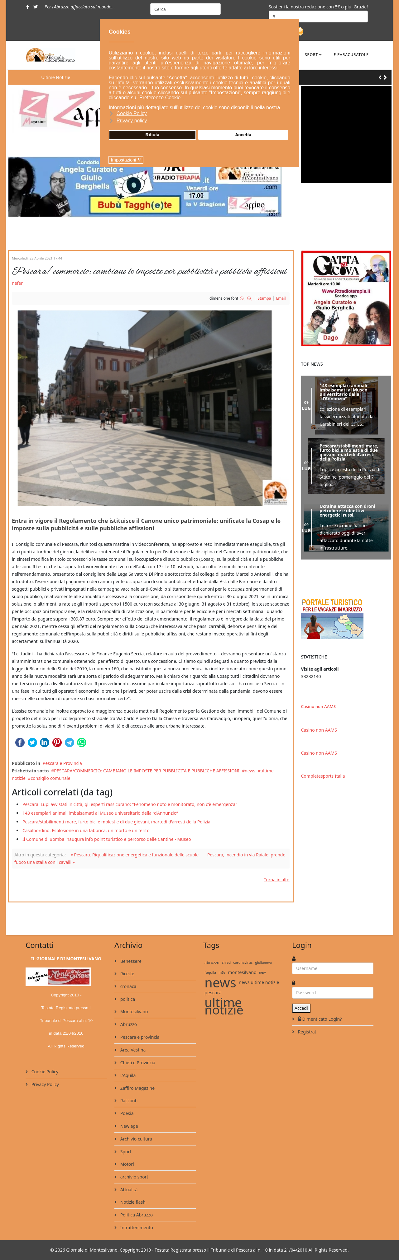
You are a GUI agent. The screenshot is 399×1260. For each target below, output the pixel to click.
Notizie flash (132, 1202)
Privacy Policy (44, 1084)
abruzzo (211, 962)
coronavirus (242, 962)
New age (128, 1126)
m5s (222, 972)
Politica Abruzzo (136, 1215)
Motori (126, 1164)
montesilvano (242, 972)
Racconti (128, 1100)
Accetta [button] (243, 134)
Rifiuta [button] (153, 134)
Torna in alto (276, 880)
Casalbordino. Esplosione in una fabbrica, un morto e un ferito (86, 830)
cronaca (127, 986)
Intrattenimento (136, 1227)
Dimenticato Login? (319, 1019)
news (250, 771)
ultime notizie (223, 1006)
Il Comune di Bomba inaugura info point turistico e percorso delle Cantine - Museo (106, 839)
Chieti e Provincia (137, 1063)
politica (127, 999)
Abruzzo (128, 1024)
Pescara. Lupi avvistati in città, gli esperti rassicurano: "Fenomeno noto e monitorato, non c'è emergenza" (129, 804)
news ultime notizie (259, 982)
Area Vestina (132, 1050)
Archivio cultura (135, 1139)
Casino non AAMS (318, 706)
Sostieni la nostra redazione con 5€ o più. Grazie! (318, 7)
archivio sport (133, 1177)
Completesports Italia (323, 776)
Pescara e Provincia (62, 763)
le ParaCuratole (350, 54)
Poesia (126, 1113)
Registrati (307, 1032)
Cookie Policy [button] (132, 113)
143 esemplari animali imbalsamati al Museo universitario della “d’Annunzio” (100, 813)
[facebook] (27, 7)
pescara (213, 992)
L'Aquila (127, 1075)
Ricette (126, 974)
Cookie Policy (44, 1072)
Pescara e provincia (139, 1037)
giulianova (263, 962)
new (262, 972)
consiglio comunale (50, 778)
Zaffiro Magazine (137, 1088)
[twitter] (35, 7)
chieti (226, 962)
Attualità (128, 1189)
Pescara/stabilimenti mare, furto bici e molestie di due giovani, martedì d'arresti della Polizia (116, 822)
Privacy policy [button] (132, 120)
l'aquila (210, 972)
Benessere (130, 961)
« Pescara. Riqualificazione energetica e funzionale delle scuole (135, 855)
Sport (311, 54)
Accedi (301, 1008)
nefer (17, 283)
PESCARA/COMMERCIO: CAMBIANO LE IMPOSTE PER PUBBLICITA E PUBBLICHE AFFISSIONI (146, 771)
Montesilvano (133, 1011)
